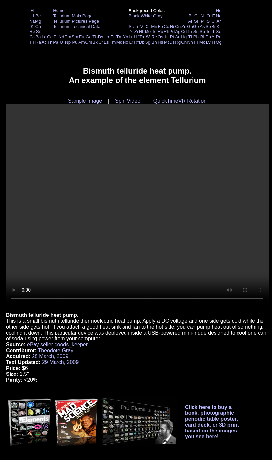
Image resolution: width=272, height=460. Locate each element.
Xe (218, 31)
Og (219, 42)
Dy (100, 36)
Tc (154, 31)
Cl (213, 21)
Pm (68, 36)
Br (213, 26)
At (213, 36)
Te (208, 31)
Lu (131, 36)
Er (112, 36)
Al (190, 21)
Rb (32, 31)
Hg (184, 36)
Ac (44, 42)
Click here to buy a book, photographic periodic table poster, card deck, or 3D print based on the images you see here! (212, 421)
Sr (38, 31)
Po (208, 36)
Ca (38, 26)
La (44, 36)
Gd (89, 36)
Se (208, 26)
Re (154, 36)
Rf (136, 42)
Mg (38, 21)
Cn (184, 42)
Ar (218, 21)
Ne (219, 15)
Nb (142, 31)
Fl (196, 42)
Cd (184, 31)
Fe (160, 26)
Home (59, 10)
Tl (190, 36)
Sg (147, 42)
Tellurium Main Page (73, 15)
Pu (74, 42)
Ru (160, 31)
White (146, 15)
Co (166, 26)
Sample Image (85, 101)
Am (82, 42)
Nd (61, 36)
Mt (166, 42)
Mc (202, 42)
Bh (154, 42)
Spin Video (127, 101)
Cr (148, 26)
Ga (190, 26)
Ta (141, 36)
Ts (213, 42)
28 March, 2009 (50, 356)
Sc (131, 26)
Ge (196, 26)
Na (32, 21)
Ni (172, 26)
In (190, 31)
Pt (172, 36)
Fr (32, 42)
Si (196, 21)
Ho (106, 36)
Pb (196, 36)
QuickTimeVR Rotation (180, 101)
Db (142, 42)
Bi (202, 36)
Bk (95, 42)
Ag (177, 31)
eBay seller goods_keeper (57, 344)
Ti (136, 26)
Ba (38, 36)
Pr (56, 36)
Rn (219, 36)
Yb (125, 36)
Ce (50, 36)
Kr (218, 26)
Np (68, 42)
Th (50, 42)
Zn (184, 26)
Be (38, 15)
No (125, 42)
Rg (178, 42)
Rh (166, 31)
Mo (148, 31)
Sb (202, 31)
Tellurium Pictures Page (76, 21)
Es (106, 42)
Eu (81, 36)
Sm (75, 36)
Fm (112, 42)
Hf (136, 36)
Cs (31, 36)
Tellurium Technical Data (76, 26)
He (219, 10)
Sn (196, 31)
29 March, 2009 (60, 362)
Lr (131, 42)
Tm (119, 36)
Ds (172, 42)
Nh (190, 42)
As (202, 26)
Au (177, 36)
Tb (95, 36)
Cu (178, 26)
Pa (55, 42)
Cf (100, 42)
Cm (88, 42)
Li (32, 15)
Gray (158, 15)
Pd (172, 31)
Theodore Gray (55, 350)
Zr (136, 31)
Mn (154, 26)
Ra (38, 42)
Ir (166, 36)
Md (119, 42)
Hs (160, 42)
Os (160, 36)
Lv (208, 42)
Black (134, 15)
